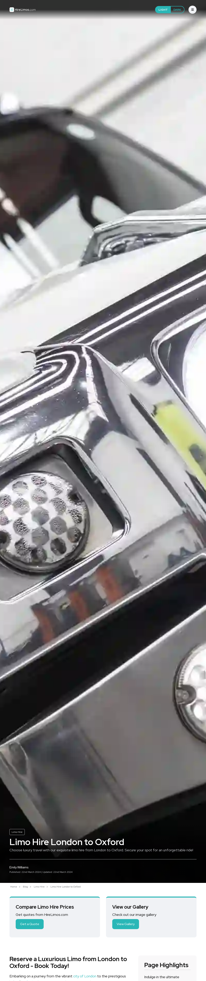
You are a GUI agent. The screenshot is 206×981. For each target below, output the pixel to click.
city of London (84, 976)
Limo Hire (17, 832)
